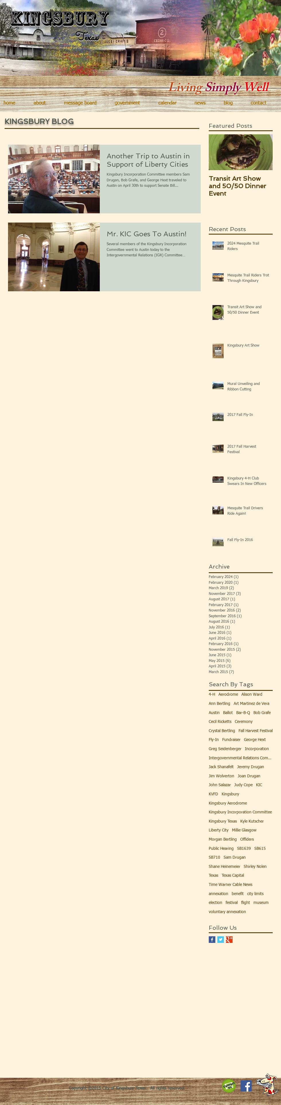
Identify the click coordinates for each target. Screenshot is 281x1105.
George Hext (255, 740)
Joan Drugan (249, 776)
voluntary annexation (227, 912)
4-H (212, 695)
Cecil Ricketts (220, 722)
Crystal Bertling (222, 731)
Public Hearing (221, 849)
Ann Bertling (219, 704)
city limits (255, 894)
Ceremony (244, 722)
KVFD (213, 794)
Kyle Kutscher (252, 821)
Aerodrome (228, 695)
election (215, 903)
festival (232, 903)
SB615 (260, 849)
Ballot (228, 713)
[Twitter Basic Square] (220, 939)
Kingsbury (230, 794)
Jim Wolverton (221, 776)
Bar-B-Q (243, 713)
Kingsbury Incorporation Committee (240, 812)
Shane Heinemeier (224, 867)
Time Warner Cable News (230, 885)
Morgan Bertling (223, 839)
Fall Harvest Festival (256, 731)
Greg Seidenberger (225, 749)
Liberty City (219, 830)
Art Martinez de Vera (251, 704)
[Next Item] (263, 152)
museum (261, 903)
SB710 (214, 858)
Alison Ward (251, 695)
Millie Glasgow (244, 830)
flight (245, 903)
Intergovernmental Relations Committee (241, 758)
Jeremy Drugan (250, 767)
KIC (259, 785)
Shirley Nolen (255, 867)
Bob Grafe (262, 713)
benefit (238, 894)
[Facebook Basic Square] (212, 939)
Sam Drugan (235, 858)
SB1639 (244, 849)
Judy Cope (243, 785)
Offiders (247, 839)
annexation (218, 894)
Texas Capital (233, 876)
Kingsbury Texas (223, 821)
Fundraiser (231, 740)
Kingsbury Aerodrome (228, 803)
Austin (214, 713)
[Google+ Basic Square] (229, 939)
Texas (213, 876)
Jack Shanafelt (221, 767)
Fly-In (214, 740)
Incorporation (257, 749)
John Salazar (220, 785)
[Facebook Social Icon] (246, 1086)
